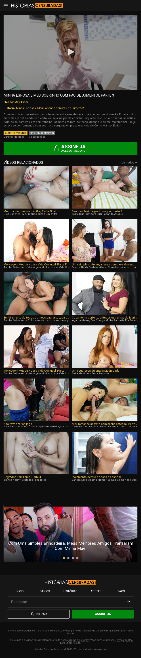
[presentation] (8, 528)
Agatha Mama (80, 320)
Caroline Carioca (82, 426)
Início (20, 591)
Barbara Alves (97, 267)
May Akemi (22, 102)
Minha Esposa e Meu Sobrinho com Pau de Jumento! (50, 108)
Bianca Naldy (80, 267)
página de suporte (78, 640)
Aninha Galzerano (14, 267)
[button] (64, 558)
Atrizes (95, 591)
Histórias (70, 591)
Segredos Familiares (34, 479)
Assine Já (103, 614)
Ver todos (129, 162)
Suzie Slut (78, 213)
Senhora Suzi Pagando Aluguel (104, 213)
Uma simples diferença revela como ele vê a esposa (104, 264)
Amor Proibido (100, 373)
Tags (121, 591)
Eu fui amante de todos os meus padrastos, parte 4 (36, 317)
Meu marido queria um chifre (39, 213)
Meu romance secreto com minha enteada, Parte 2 (104, 424)
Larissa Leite (79, 479)
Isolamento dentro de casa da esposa (97, 477)
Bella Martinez (80, 373)
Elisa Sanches (12, 213)
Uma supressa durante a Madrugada (95, 370)
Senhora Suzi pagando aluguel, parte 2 (97, 211)
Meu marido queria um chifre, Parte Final (30, 211)
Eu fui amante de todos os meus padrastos (53, 320)
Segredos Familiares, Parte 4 (22, 477)
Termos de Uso (124, 640)
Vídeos (45, 591)
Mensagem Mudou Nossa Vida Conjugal (51, 267)
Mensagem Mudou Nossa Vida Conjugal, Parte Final (36, 264)
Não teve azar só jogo (18, 424)
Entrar (38, 614)
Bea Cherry (96, 320)
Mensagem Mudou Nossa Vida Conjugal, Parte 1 (35, 370)
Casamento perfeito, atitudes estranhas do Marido (104, 317)
